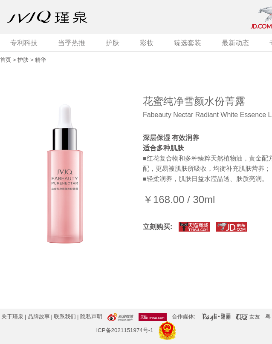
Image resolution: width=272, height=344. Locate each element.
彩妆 (146, 42)
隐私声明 (91, 316)
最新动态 (235, 42)
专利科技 (24, 42)
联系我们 (65, 316)
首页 (5, 60)
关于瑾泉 (12, 316)
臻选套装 (187, 42)
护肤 (112, 42)
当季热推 (71, 42)
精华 (40, 60)
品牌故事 (39, 316)
